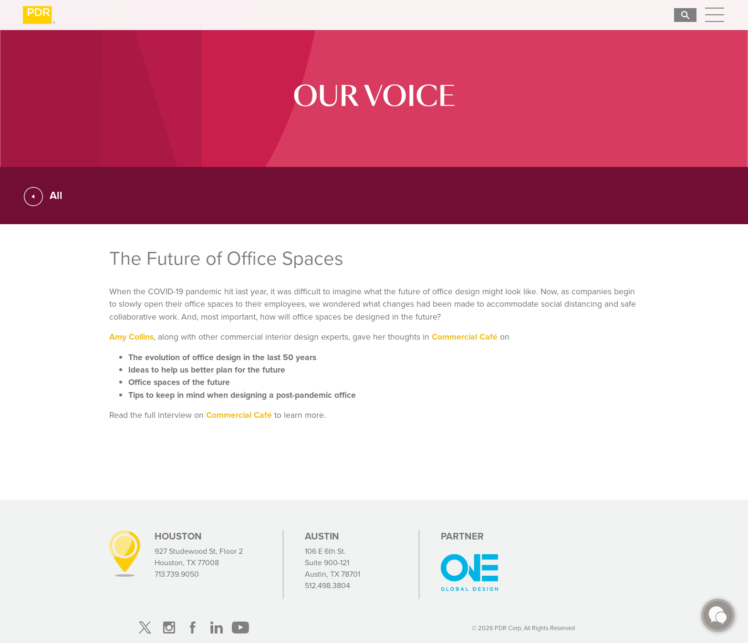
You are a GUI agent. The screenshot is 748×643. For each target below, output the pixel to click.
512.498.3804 (327, 585)
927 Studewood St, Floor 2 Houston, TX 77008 (199, 557)
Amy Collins (131, 337)
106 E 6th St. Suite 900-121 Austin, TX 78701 (332, 563)
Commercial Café (465, 337)
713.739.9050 (177, 574)
